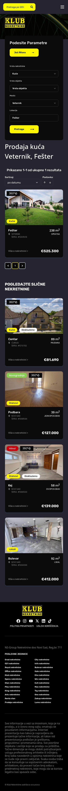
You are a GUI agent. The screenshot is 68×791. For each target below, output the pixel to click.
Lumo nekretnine (43, 702)
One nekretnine (42, 694)
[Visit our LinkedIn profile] (43, 621)
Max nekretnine (42, 687)
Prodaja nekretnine (14, 702)
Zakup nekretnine (43, 698)
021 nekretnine (12, 663)
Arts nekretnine (12, 694)
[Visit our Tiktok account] (50, 621)
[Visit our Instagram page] (25, 621)
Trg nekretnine (42, 691)
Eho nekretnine (42, 675)
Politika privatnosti (22, 626)
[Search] (31, 7)
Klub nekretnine (12, 675)
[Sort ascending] (44, 182)
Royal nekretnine (13, 667)
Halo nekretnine (42, 671)
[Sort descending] (50, 182)
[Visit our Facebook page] (18, 621)
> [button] (22, 265)
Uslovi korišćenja (47, 626)
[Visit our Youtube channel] (31, 621)
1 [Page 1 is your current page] (15, 266)
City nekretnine (42, 659)
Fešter (15, 117)
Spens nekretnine (13, 679)
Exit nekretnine (42, 683)
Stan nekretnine (12, 683)
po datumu (14, 182)
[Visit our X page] (37, 621)
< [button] (8, 265)
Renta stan (10, 698)
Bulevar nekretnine (44, 667)
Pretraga (24, 129)
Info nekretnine (42, 663)
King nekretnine (12, 691)
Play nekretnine (12, 687)
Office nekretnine (13, 671)
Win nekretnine (42, 679)
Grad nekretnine (12, 659)
